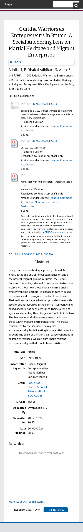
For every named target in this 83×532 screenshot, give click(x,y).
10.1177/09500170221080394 (34, 254)
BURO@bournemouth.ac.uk (58, 232)
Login (8, 4)
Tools (15, 62)
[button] (56, 509)
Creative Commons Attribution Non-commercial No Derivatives (46, 202)
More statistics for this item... (27, 501)
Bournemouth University (8, 13)
